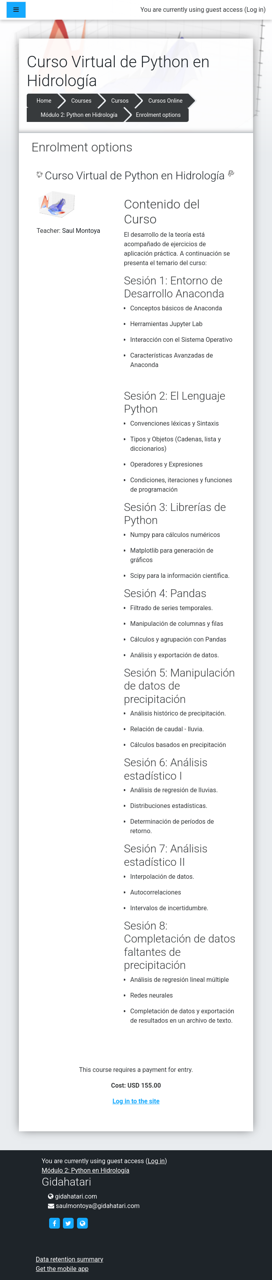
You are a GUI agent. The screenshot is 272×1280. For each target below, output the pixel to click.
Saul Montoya (81, 230)
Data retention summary (69, 1259)
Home (44, 101)
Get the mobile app (62, 1269)
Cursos (120, 101)
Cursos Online (166, 101)
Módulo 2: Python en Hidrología (78, 115)
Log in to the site (136, 1101)
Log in (254, 9)
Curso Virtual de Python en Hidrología (135, 175)
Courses (81, 101)
